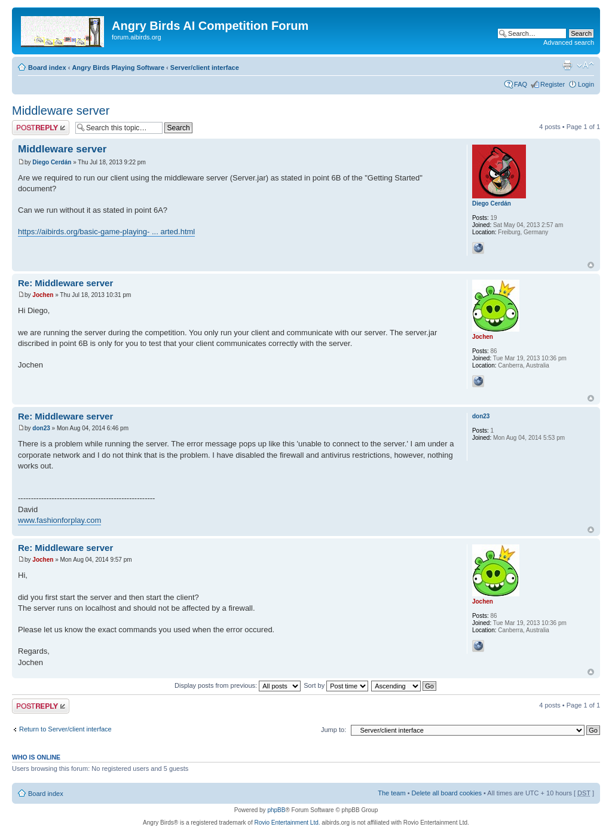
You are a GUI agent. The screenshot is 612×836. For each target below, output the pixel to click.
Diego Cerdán (51, 162)
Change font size (585, 65)
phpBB (276, 810)
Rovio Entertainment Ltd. (287, 822)
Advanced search (568, 42)
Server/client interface (204, 67)
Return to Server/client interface (65, 729)
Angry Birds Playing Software (118, 67)
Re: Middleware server (65, 283)
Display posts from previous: (238, 685)
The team (391, 793)
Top (590, 265)
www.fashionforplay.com (59, 520)
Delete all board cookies (447, 793)
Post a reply (40, 127)
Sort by (336, 685)
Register (552, 84)
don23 (41, 428)
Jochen (42, 295)
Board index (47, 67)
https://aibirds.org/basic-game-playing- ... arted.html (106, 231)
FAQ (520, 84)
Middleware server (60, 110)
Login (586, 84)
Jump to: (333, 729)
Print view (567, 65)
